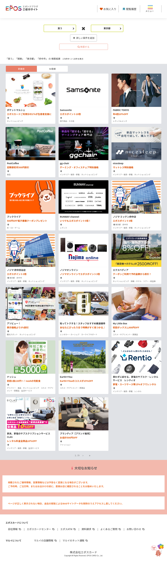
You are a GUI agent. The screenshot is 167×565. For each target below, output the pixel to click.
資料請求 (88, 529)
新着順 (21, 68)
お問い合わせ (136, 529)
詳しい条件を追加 (83, 37)
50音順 (52, 68)
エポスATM (68, 529)
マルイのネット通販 (75, 540)
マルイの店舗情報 (45, 540)
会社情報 (15, 529)
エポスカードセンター (41, 529)
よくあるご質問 (110, 529)
